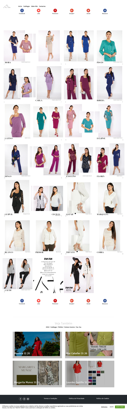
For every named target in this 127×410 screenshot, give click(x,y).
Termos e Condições (50, 398)
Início (20, 6)
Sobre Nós (34, 6)
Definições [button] (104, 407)
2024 (47, 327)
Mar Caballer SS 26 (76, 353)
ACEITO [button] (112, 407)
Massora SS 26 (22, 353)
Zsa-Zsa (78, 327)
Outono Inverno (69, 327)
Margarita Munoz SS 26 (27, 382)
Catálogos (26, 6)
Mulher (60, 327)
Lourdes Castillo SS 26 (78, 382)
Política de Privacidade (76, 398)
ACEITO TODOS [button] (120, 407)
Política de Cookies (102, 398)
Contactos (42, 6)
